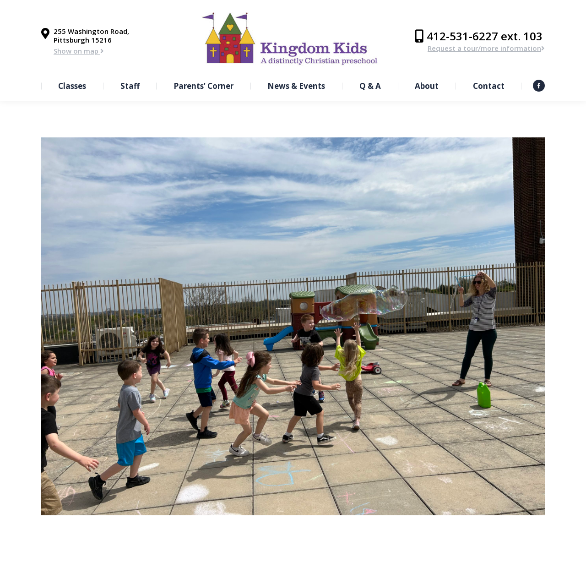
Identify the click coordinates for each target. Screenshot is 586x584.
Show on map (79, 50)
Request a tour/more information (486, 48)
